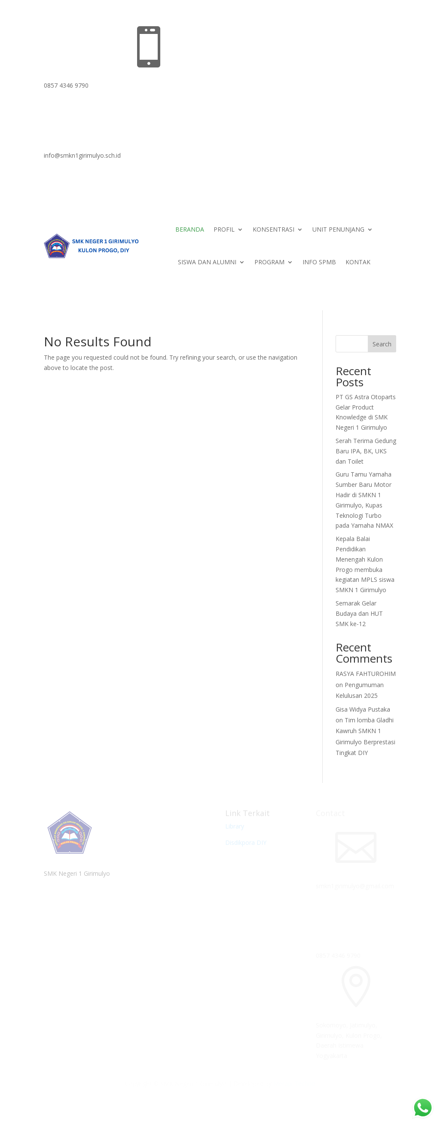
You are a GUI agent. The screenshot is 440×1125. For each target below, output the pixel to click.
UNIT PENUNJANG (338, 229)
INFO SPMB (319, 262)
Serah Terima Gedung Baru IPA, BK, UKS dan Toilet (366, 451)
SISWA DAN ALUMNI (207, 262)
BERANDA (189, 229)
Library (234, 826)
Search (382, 344)
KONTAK (357, 262)
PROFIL (224, 229)
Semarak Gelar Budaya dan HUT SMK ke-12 (359, 613)
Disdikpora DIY (245, 842)
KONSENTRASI (273, 229)
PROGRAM (269, 262)
